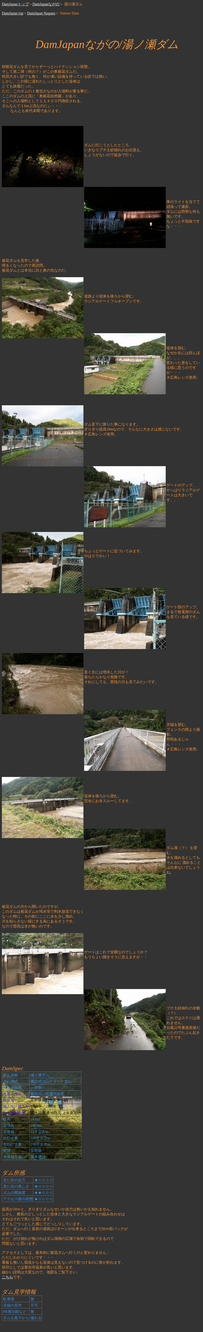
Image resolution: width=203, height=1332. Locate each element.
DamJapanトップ (15, 4)
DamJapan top (12, 13)
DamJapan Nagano (41, 13)
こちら (7, 1277)
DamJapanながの (46, 4)
